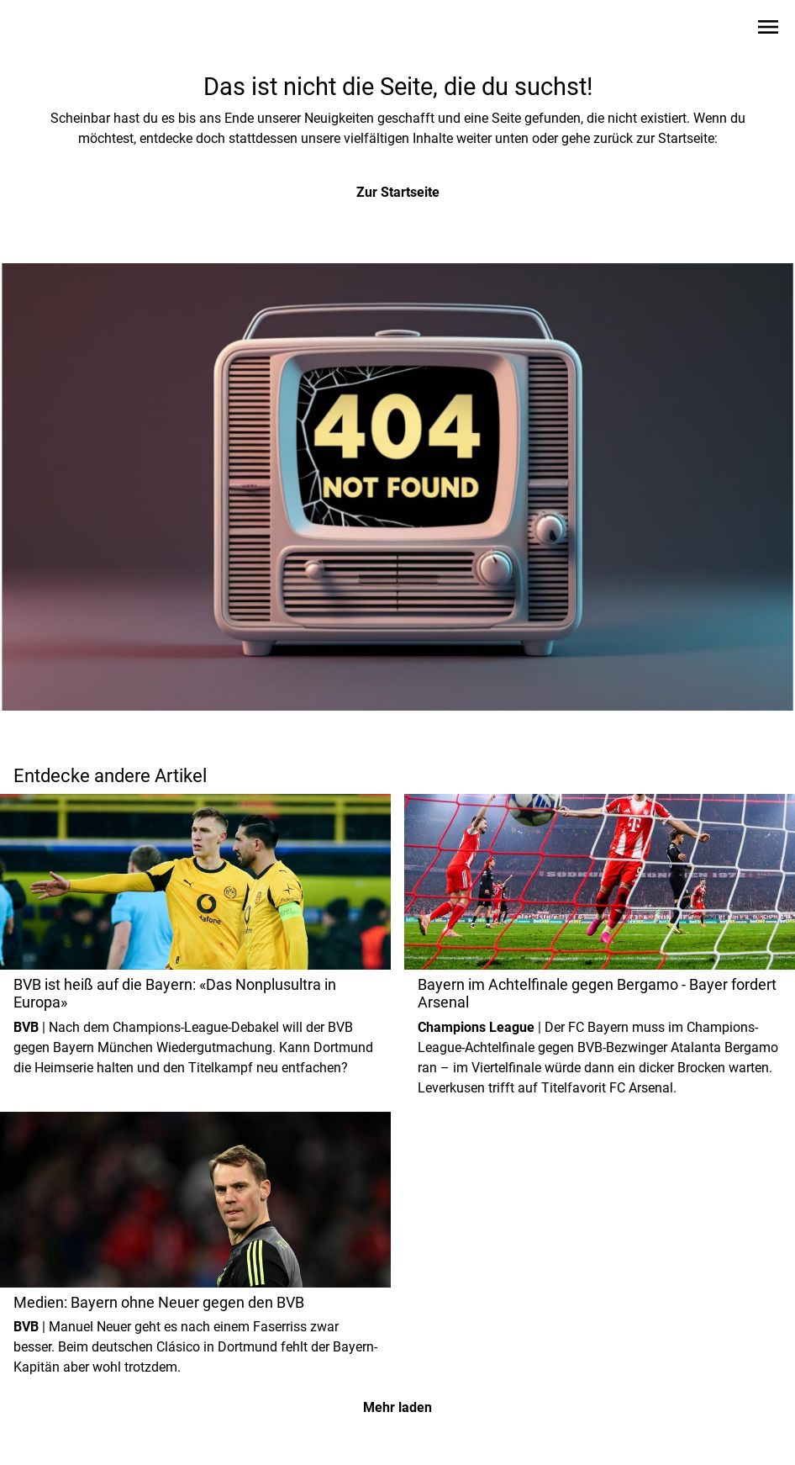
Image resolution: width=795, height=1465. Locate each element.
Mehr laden (397, 1407)
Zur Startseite (398, 192)
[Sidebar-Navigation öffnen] (768, 29)
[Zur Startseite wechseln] (53, 30)
